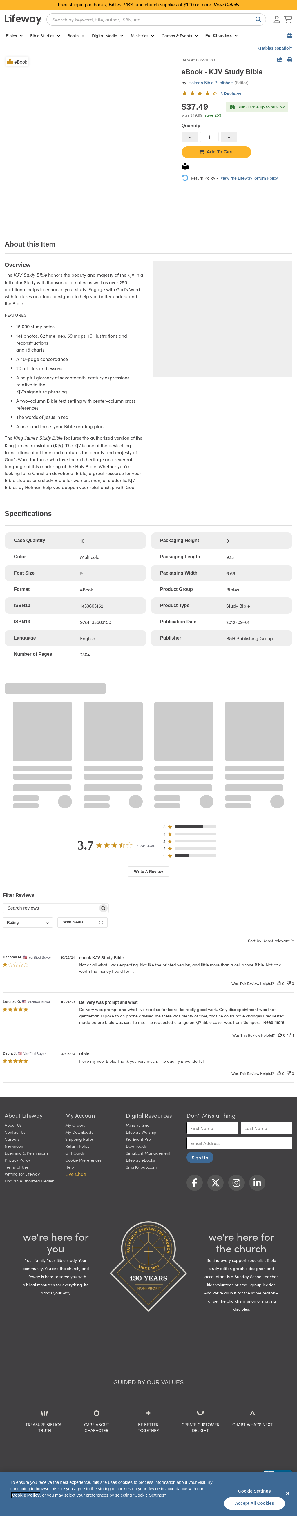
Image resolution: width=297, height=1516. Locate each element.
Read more (273, 1022)
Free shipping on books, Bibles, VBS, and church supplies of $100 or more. (148, 4)
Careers (12, 1139)
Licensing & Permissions (26, 1153)
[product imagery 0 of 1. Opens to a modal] (90, 141)
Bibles (14, 35)
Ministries (143, 35)
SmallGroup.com (141, 1167)
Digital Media (108, 35)
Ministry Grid (138, 1125)
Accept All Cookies (254, 1503)
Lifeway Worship (141, 1132)
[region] (148, 1494)
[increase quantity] (229, 137)
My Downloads (79, 1132)
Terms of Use (16, 1167)
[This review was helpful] (279, 983)
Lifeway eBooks (140, 1160)
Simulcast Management (148, 1153)
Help (69, 1167)
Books (76, 35)
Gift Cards (75, 1153)
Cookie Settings (254, 1491)
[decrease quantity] (190, 137)
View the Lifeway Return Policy (249, 178)
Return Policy (77, 1146)
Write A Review (148, 871)
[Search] (257, 19)
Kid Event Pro (138, 1139)
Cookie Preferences (83, 1160)
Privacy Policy (17, 1160)
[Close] (287, 1493)
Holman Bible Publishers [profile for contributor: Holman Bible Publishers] (211, 82)
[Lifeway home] (23, 19)
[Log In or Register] (276, 19)
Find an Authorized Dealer (29, 1181)
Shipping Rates (79, 1139)
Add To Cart (216, 151)
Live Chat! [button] (75, 1174)
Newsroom (14, 1146)
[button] (191, 828)
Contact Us (15, 1132)
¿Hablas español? (275, 48)
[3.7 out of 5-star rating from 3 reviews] (211, 93)
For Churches (221, 35)
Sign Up (200, 1157)
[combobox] (156, 19)
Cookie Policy (26, 1495)
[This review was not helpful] (288, 983)
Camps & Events (180, 35)
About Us (13, 1125)
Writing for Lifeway (22, 1174)
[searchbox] (50, 908)
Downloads (136, 1146)
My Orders (75, 1125)
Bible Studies (45, 35)
